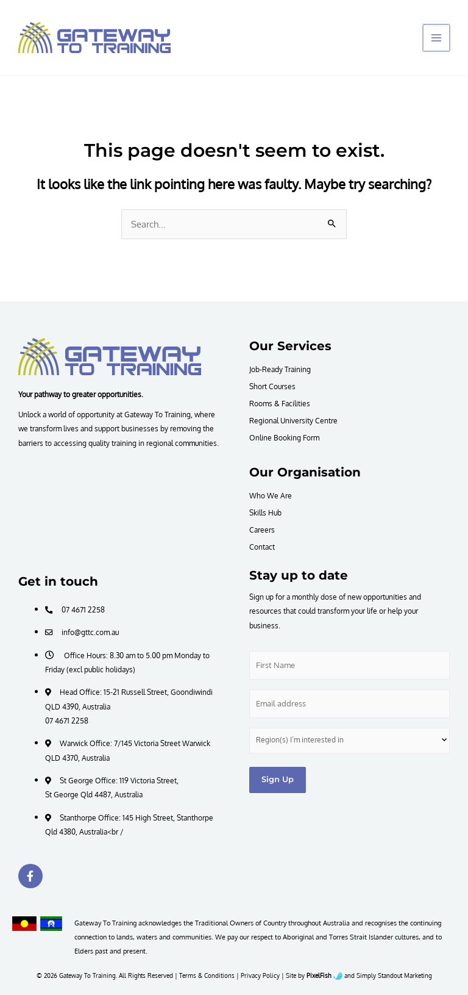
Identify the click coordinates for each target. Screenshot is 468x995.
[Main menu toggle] (437, 38)
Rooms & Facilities (279, 403)
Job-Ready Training (280, 369)
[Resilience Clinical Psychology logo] (109, 356)
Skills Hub (265, 512)
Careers (262, 529)
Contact (262, 546)
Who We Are (270, 495)
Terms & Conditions (207, 975)
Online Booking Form (284, 437)
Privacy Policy (260, 975)
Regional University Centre (293, 420)
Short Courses (272, 386)
